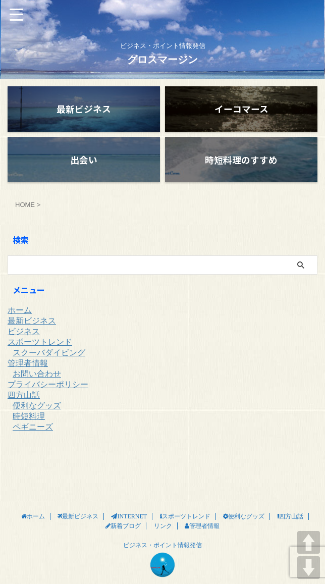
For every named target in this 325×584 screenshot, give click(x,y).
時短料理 (29, 425)
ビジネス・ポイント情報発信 (162, 521)
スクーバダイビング (49, 362)
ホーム (20, 319)
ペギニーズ (33, 436)
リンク (163, 502)
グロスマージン (162, 59)
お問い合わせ (37, 383)
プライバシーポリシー (48, 394)
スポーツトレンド (40, 351)
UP (308, 542)
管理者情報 (28, 372)
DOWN (308, 567)
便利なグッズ (37, 415)
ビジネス (24, 341)
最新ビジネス (32, 330)
